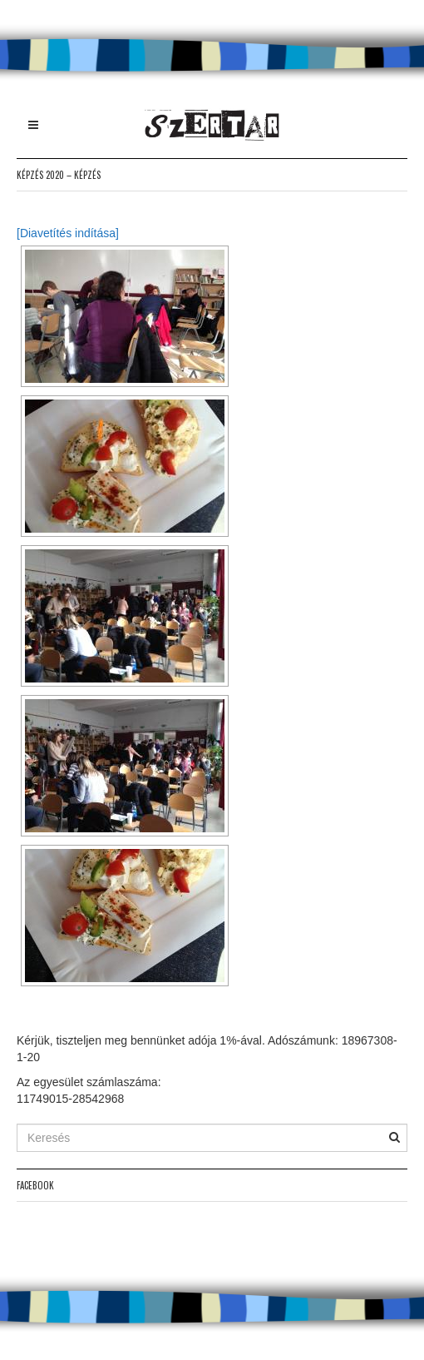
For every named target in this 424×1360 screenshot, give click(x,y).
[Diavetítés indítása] (68, 233)
